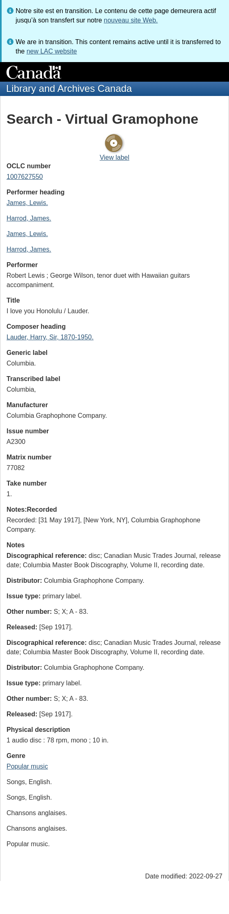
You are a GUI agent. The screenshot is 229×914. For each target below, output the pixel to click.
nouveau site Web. (131, 20)
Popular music (27, 766)
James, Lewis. (27, 202)
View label (114, 157)
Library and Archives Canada (69, 88)
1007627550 (25, 176)
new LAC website (52, 51)
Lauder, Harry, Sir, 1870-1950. (50, 337)
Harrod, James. (29, 218)
